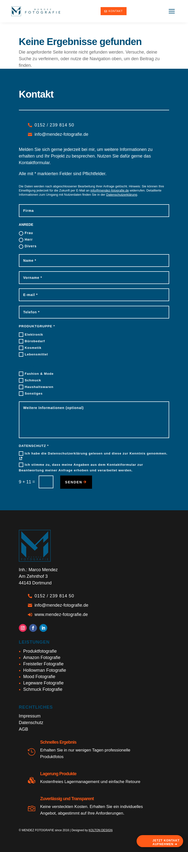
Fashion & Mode (36, 374)
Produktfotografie (40, 651)
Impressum (30, 716)
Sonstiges (31, 393)
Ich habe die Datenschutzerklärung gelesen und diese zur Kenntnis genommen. (93, 456)
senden (73, 482)
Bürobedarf (32, 341)
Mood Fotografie (39, 676)
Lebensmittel (33, 354)
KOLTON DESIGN (101, 830)
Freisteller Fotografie (43, 663)
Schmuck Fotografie (42, 689)
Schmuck (30, 380)
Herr (26, 240)
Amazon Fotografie (41, 657)
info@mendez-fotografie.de (109, 190)
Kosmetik (30, 348)
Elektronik (31, 334)
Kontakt (113, 11)
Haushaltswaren (36, 387)
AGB (23, 729)
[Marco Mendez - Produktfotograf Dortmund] (35, 11)
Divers (28, 246)
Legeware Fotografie (43, 683)
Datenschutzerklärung (121, 194)
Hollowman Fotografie (44, 670)
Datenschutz (31, 722)
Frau (26, 233)
